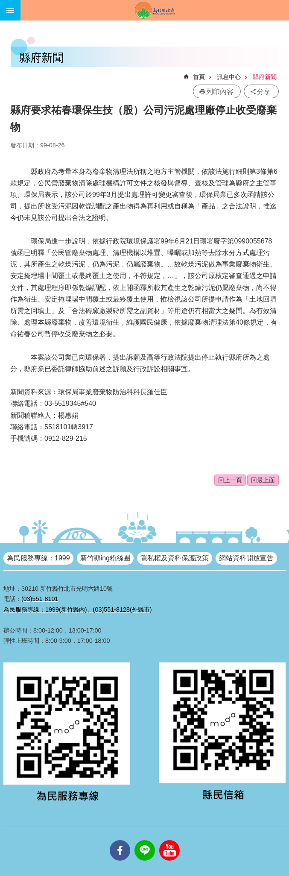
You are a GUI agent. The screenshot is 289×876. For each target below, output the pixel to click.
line (144, 840)
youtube (169, 840)
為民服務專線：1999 (38, 558)
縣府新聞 (265, 76)
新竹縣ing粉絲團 (105, 558)
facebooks (120, 840)
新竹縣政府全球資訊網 (155, 10)
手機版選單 (10, 10)
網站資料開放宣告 (246, 558)
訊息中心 (229, 76)
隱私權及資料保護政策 (174, 558)
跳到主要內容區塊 (4, 4)
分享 (264, 91)
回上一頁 (230, 480)
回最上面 (263, 480)
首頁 (199, 76)
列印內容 (220, 91)
